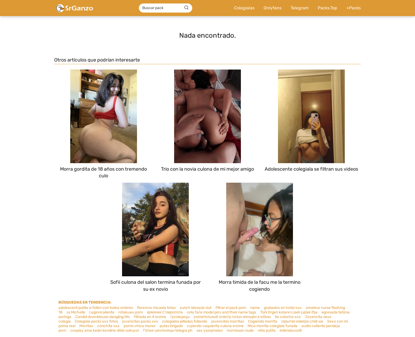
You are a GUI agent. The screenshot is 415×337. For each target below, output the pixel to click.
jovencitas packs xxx (140, 321)
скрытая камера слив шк (302, 321)
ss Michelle (75, 312)
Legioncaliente (101, 312)
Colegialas (244, 7)
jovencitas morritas (227, 321)
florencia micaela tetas (156, 307)
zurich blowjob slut (196, 307)
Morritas (86, 326)
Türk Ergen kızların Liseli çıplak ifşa (289, 312)
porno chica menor (140, 326)
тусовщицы (180, 317)
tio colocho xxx (288, 317)
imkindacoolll (291, 330)
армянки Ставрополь (165, 312)
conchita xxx (108, 326)
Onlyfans (272, 7)
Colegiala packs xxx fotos (96, 321)
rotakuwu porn (130, 312)
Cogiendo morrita (262, 321)
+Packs (353, 7)
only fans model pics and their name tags (221, 312)
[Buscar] (186, 7)
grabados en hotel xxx (283, 307)
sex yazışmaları (210, 330)
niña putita (267, 330)
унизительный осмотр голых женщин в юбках (232, 317)
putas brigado (171, 326)
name (255, 307)
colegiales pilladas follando (184, 321)
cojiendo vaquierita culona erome (215, 326)
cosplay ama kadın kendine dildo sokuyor (104, 330)
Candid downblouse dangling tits (102, 317)
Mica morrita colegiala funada (272, 326)
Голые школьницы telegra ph (168, 330)
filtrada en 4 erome (150, 317)
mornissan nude (240, 330)
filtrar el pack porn (231, 307)
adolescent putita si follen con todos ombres (95, 307)
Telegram (300, 7)
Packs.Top (327, 7)
